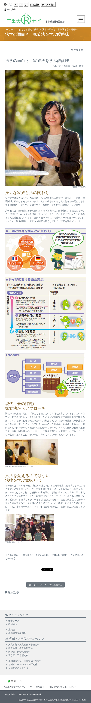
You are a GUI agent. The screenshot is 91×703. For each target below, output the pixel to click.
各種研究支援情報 (17, 633)
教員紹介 (12, 624)
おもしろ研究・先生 (29, 29)
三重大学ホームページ (15, 687)
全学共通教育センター (19, 668)
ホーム (12, 29)
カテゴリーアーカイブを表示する (45, 585)
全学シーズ (13, 620)
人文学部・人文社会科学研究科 (23, 644)
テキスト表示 (48, 4)
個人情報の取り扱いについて (63, 687)
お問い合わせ (11, 692)
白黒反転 (34, 4)
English (11, 9)
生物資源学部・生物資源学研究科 (25, 661)
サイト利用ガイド (37, 687)
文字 (11, 4)
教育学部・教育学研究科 (20, 648)
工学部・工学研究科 (18, 655)
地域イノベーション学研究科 (22, 664)
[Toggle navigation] (81, 19)
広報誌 (11, 629)
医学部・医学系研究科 (19, 652)
